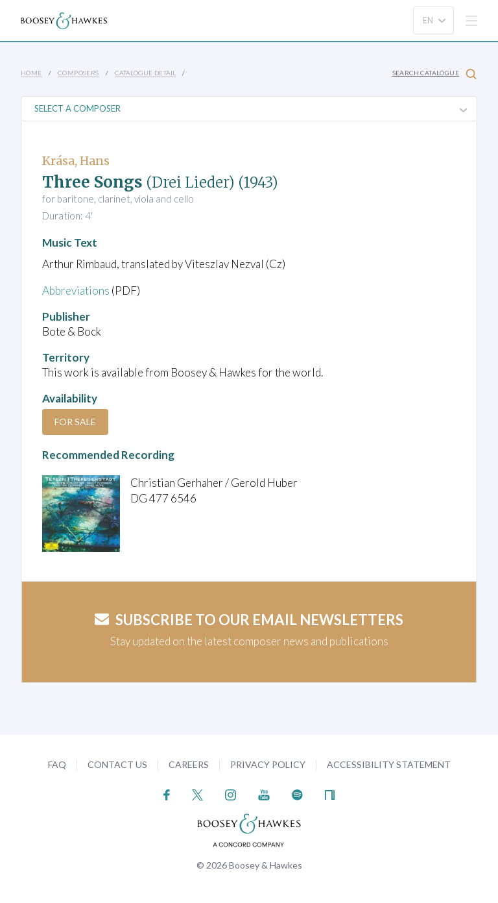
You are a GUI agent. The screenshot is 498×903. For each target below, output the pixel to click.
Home (31, 73)
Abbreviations (76, 290)
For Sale (75, 421)
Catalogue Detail (145, 73)
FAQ (57, 764)
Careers (189, 764)
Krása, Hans (76, 160)
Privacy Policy (267, 764)
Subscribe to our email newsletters (249, 619)
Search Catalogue (434, 73)
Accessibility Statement (389, 764)
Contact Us (117, 764)
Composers (78, 73)
